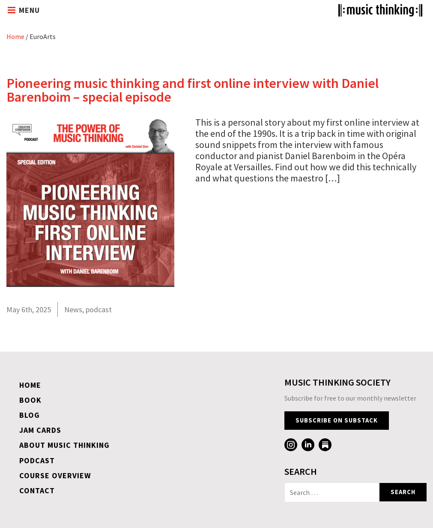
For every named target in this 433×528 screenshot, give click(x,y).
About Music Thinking (64, 445)
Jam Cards (40, 430)
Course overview (55, 475)
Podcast (37, 460)
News (73, 309)
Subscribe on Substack (337, 420)
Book (30, 400)
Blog (29, 415)
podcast (99, 309)
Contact (37, 490)
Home (15, 36)
